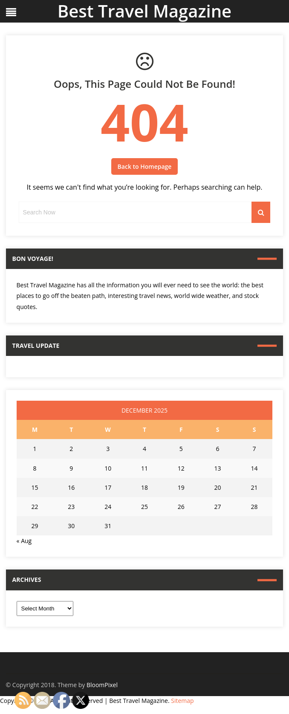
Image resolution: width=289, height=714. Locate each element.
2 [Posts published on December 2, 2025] (71, 449)
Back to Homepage (145, 166)
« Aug (24, 541)
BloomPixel (102, 685)
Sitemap (182, 701)
